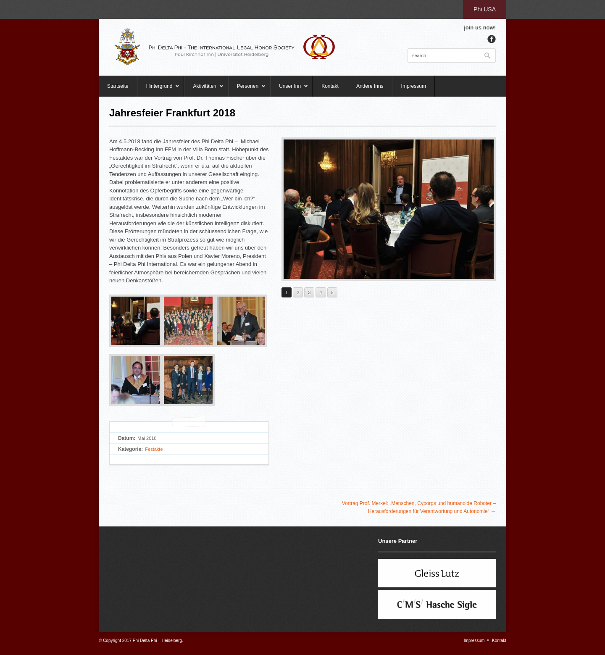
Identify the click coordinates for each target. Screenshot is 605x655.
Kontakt (330, 86)
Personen (247, 90)
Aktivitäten (204, 90)
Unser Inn (289, 90)
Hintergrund (158, 90)
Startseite (118, 86)
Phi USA (484, 9)
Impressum (413, 86)
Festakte (154, 449)
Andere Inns (370, 86)
